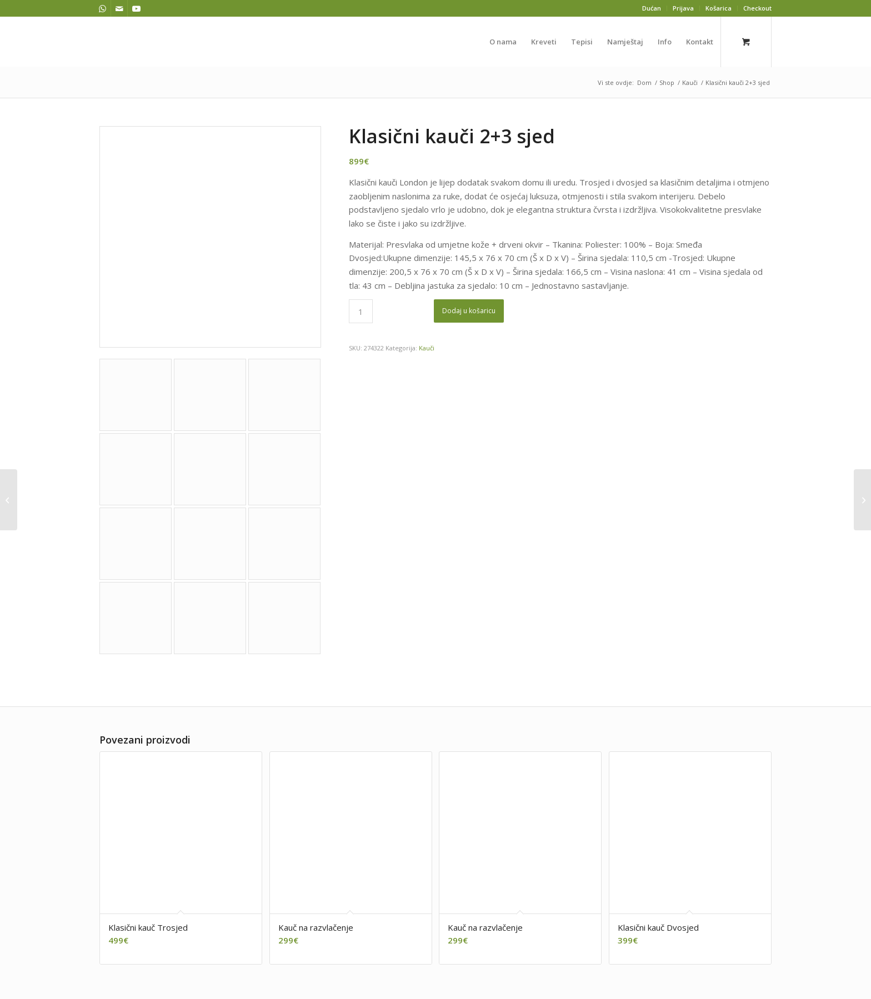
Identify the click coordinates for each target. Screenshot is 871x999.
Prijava (683, 8)
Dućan (651, 8)
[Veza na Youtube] (136, 8)
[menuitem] (652, 8)
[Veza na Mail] (119, 8)
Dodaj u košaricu (468, 310)
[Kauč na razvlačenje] (862, 499)
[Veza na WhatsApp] (102, 8)
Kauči (426, 348)
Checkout (757, 8)
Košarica (718, 8)
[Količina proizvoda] (361, 311)
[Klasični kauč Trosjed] (8, 499)
